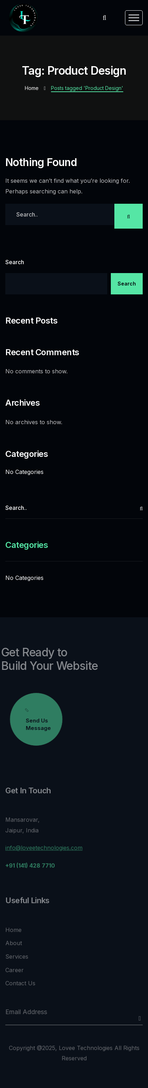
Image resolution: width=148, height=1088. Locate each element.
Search (14, 262)
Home (32, 88)
